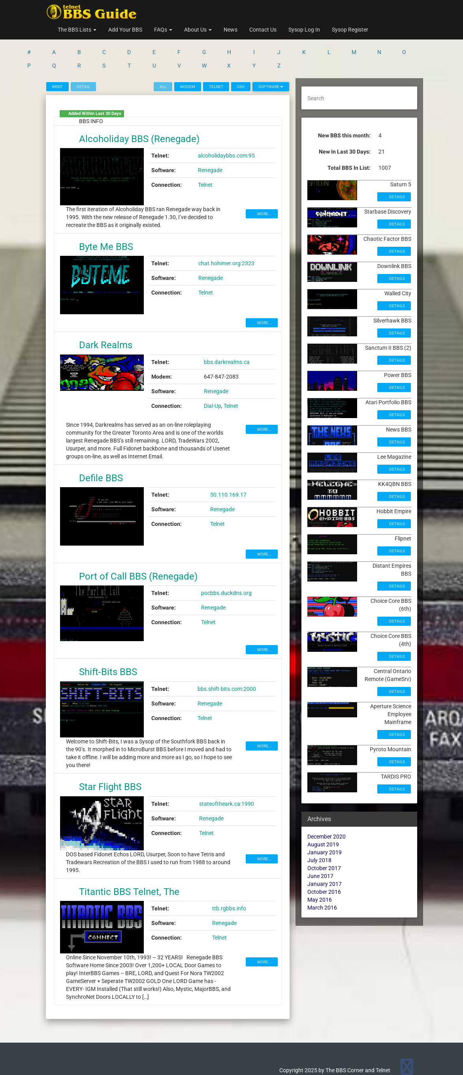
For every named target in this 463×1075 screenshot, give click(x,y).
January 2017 (324, 853)
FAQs (163, 29)
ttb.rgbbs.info (229, 877)
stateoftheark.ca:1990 (226, 773)
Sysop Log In (304, 29)
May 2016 (319, 869)
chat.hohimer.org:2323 (226, 232)
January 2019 (324, 821)
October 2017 (324, 837)
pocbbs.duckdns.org (226, 562)
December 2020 (326, 806)
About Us (198, 29)
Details (396, 166)
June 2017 (320, 845)
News (230, 29)
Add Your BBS (125, 29)
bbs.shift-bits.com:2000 (227, 658)
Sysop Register (350, 29)
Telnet (216, 56)
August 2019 (323, 813)
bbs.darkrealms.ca (227, 331)
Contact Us (263, 29)
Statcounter (14, 1071)
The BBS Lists (77, 29)
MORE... (264, 183)
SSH (241, 56)
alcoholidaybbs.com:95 (226, 125)
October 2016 (324, 861)
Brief (57, 56)
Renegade (210, 139)
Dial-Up (212, 375)
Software (270, 56)
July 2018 (319, 829)
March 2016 (322, 877)
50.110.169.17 (228, 464)
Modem (187, 56)
